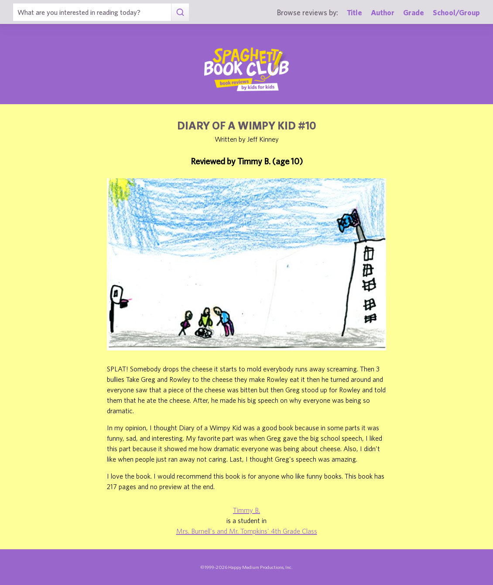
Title (354, 12)
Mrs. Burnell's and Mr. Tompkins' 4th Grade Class (246, 531)
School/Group (456, 12)
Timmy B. (246, 510)
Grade (413, 12)
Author (382, 12)
